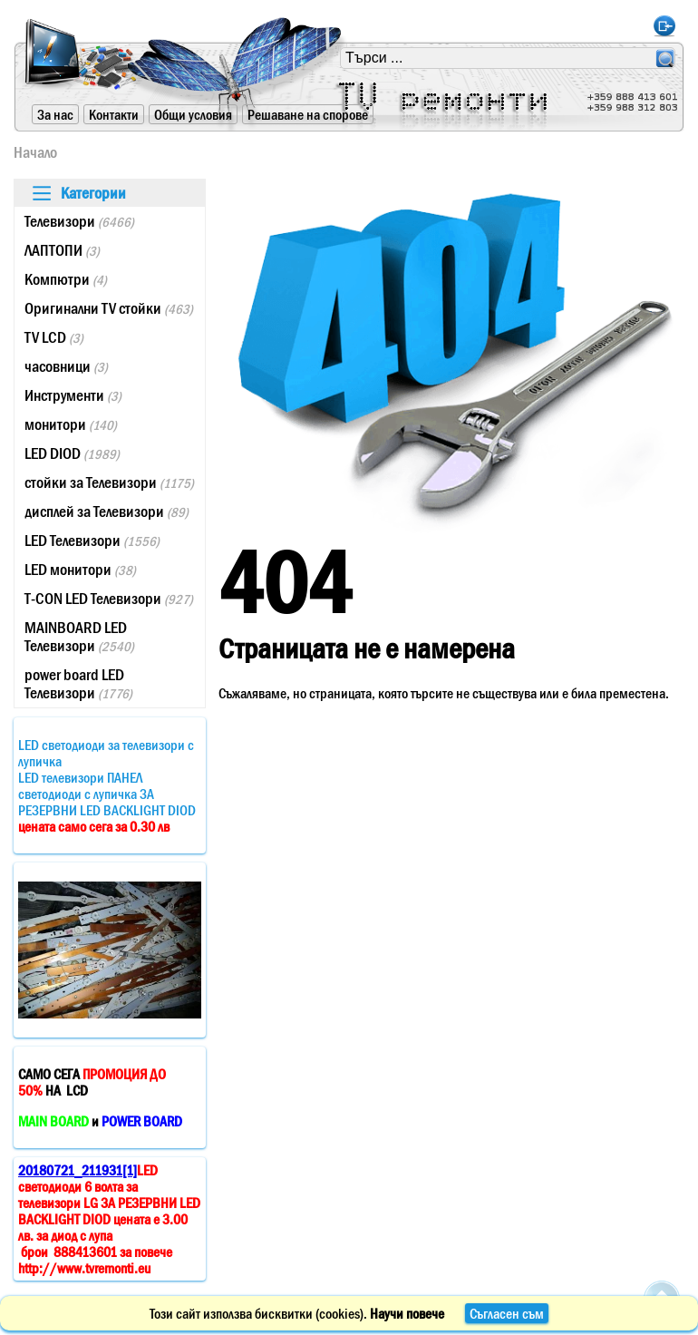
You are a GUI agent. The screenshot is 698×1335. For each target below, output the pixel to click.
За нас (55, 114)
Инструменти (72, 395)
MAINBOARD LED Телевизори (79, 637)
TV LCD (53, 337)
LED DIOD (72, 453)
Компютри (65, 279)
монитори (70, 424)
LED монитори (80, 569)
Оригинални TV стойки (108, 308)
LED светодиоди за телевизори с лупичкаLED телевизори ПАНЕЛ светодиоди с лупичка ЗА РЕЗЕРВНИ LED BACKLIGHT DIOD (107, 785)
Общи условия (193, 114)
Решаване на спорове (307, 114)
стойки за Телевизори (109, 482)
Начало (35, 152)
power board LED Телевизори (78, 684)
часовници (66, 366)
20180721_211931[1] (77, 1170)
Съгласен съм (507, 1313)
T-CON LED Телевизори (108, 599)
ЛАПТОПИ (62, 250)
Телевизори (79, 221)
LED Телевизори (92, 540)
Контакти (114, 114)
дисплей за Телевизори (106, 511)
